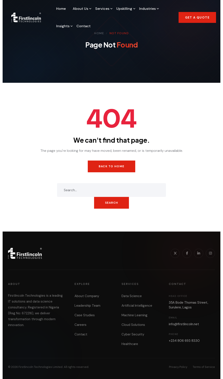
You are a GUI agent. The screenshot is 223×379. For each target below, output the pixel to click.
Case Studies (84, 315)
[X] (175, 253)
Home (61, 8)
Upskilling (124, 8)
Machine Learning (134, 315)
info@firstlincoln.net (184, 324)
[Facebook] (186, 253)
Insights (62, 26)
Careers (80, 325)
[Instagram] (210, 253)
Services (102, 8)
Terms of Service (204, 367)
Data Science (132, 296)
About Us (80, 8)
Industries (147, 8)
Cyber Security (133, 334)
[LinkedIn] (198, 253)
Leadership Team (87, 305)
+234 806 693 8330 (184, 340)
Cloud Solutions (133, 325)
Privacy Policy (178, 367)
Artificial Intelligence (137, 305)
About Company (86, 296)
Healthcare (130, 344)
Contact (83, 26)
